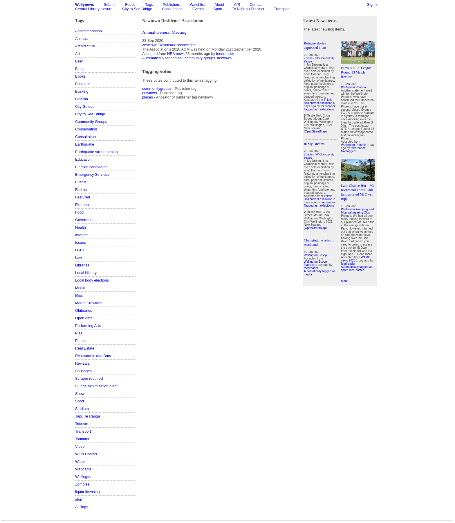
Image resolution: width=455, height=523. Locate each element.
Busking (82, 91)
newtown (224, 58)
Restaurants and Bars (93, 356)
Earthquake (84, 144)
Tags (149, 4)
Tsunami (82, 439)
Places (80, 340)
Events (198, 9)
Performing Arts (88, 325)
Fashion (82, 189)
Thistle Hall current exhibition (318, 101)
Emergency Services (92, 174)
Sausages (83, 371)
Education (83, 159)
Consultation (172, 9)
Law (78, 257)
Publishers (171, 4)
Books (80, 76)
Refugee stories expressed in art (315, 45)
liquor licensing (87, 492)
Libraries (82, 265)
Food (79, 212)
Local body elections (92, 280)
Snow (79, 393)
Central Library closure (94, 9)
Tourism (81, 424)
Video (80, 446)
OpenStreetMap (315, 131)
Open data (84, 318)
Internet (81, 235)
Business (82, 84)
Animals (82, 38)
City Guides (84, 106)
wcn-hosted (356, 270)
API (237, 4)
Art (77, 53)
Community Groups (91, 121)
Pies (78, 333)
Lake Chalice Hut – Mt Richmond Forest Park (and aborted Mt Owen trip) (357, 192)
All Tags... (83, 507)
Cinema (81, 99)
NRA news (176, 53)
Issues (80, 242)
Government (85, 220)
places (147, 97)
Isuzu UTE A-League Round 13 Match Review (356, 72)
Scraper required (89, 378)
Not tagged (348, 151)
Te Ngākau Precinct (248, 9)
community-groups (200, 58)
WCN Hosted (86, 454)
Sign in (372, 4)
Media (80, 288)
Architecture (85, 46)
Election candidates (91, 167)
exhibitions (327, 109)
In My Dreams (314, 144)
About (219, 4)
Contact (256, 4)
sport (344, 270)
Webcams (83, 469)
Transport (282, 9)
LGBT (80, 250)
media (308, 274)
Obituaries (83, 310)
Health (80, 227)
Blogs (79, 69)
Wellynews (84, 4)
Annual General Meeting (164, 32)
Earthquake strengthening (96, 152)
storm (79, 499)
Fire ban (82, 205)
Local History (86, 273)
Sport (217, 9)
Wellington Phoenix (353, 144)
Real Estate (84, 348)
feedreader (225, 53)
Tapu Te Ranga (87, 416)
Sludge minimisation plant (96, 386)
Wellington (84, 476)
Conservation (86, 129)
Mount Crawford (88, 303)
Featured (82, 197)
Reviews (82, 363)
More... (345, 281)
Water (80, 461)
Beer (79, 61)
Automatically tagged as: (163, 58)
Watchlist (197, 4)
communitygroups (156, 88)
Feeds (130, 4)
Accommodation (88, 31)
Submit (109, 4)
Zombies (82, 484)
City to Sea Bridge (137, 9)
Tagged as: (311, 109)
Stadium (82, 408)
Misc (79, 295)
